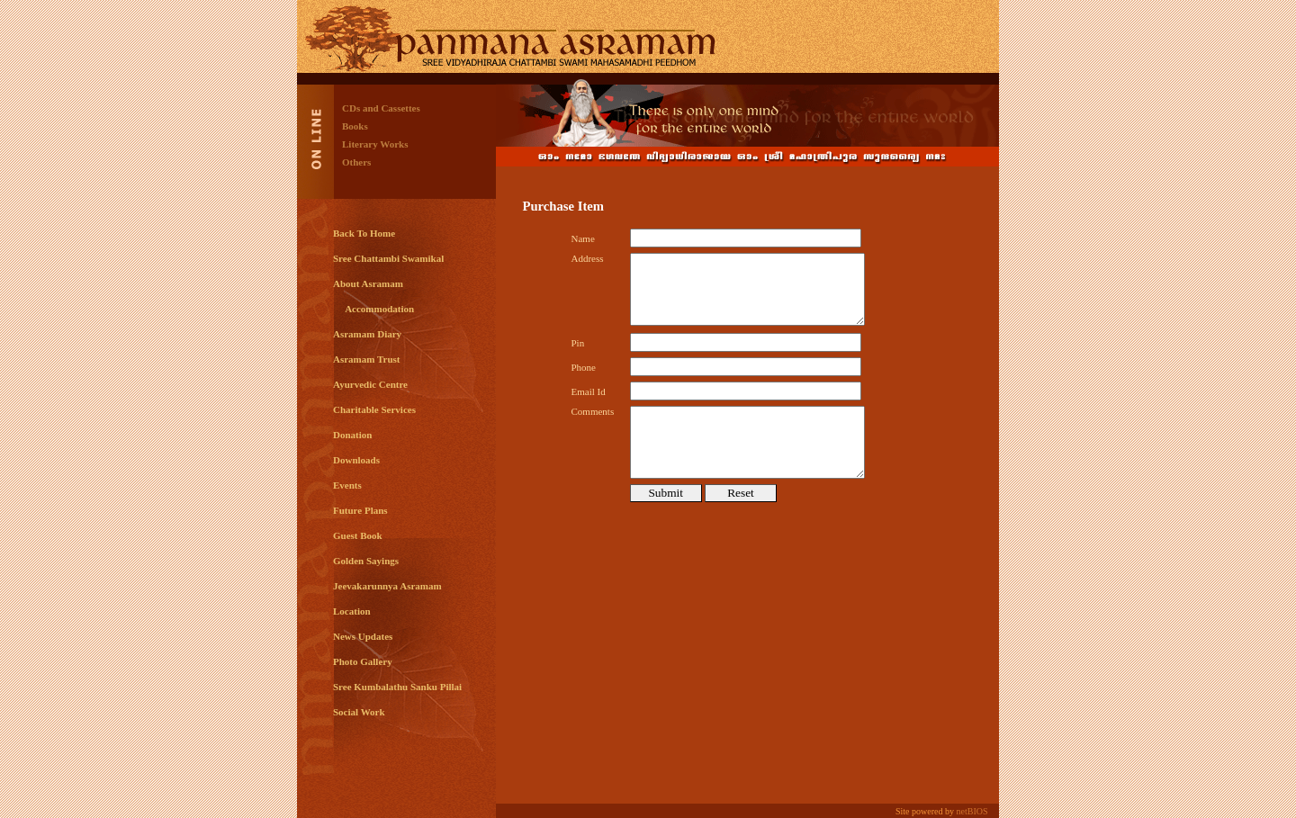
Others (356, 162)
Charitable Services (374, 409)
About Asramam (368, 283)
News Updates (362, 636)
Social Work (359, 711)
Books (355, 126)
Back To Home (364, 233)
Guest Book (357, 535)
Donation (352, 434)
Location (352, 611)
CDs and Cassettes (381, 108)
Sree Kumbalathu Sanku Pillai (397, 686)
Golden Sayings (366, 560)
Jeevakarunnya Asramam (387, 585)
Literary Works (375, 144)
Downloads (356, 459)
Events (347, 485)
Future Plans (360, 510)
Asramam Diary (367, 333)
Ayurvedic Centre (370, 384)
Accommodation (373, 308)
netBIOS (972, 811)
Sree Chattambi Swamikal (388, 258)
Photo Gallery (362, 661)
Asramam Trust (366, 359)
